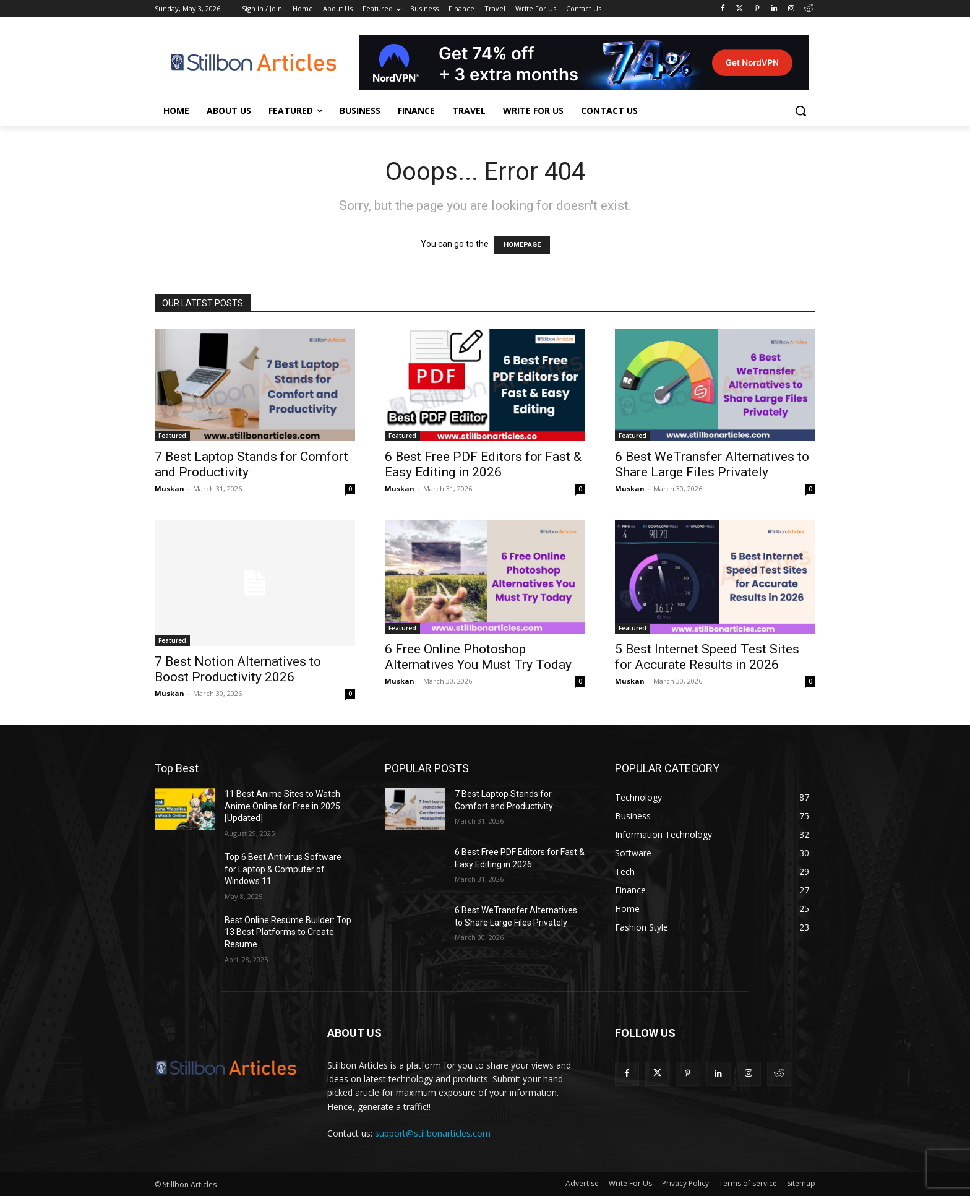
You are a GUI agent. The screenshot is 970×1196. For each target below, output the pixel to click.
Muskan (169, 488)
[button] (800, 111)
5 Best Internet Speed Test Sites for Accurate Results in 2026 (707, 657)
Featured (172, 435)
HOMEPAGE (522, 245)
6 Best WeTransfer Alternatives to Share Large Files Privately (712, 464)
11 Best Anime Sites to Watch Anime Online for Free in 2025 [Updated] (282, 806)
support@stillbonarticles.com (433, 1133)
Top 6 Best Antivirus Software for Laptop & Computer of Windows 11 (283, 869)
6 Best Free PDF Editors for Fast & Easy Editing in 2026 (483, 464)
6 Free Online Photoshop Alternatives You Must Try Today (478, 657)
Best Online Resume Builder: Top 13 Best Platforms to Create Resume (288, 932)
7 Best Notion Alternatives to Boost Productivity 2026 (238, 669)
